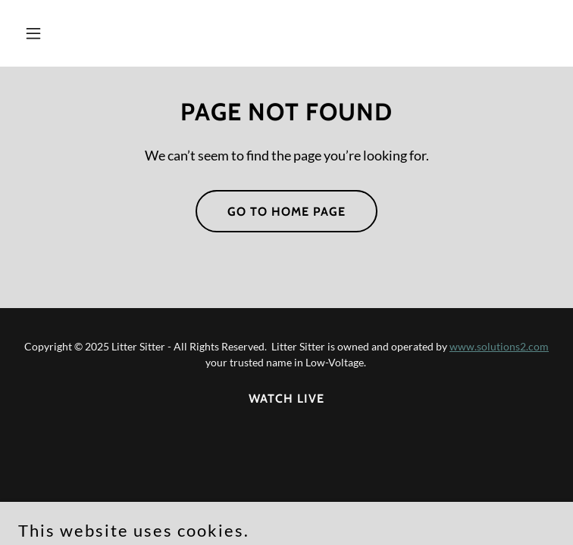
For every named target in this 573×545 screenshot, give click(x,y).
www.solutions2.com (499, 346)
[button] (80, 33)
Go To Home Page (286, 211)
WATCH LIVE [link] (286, 398)
